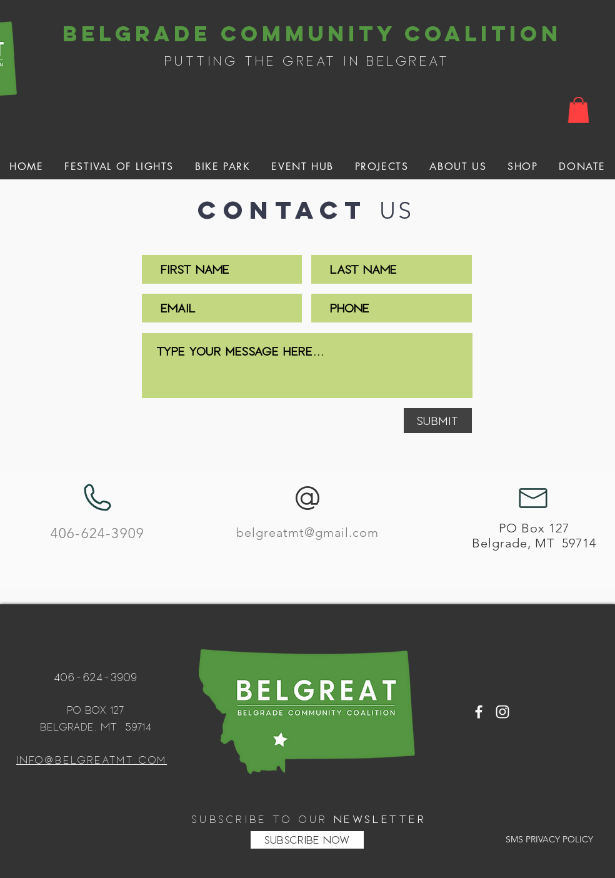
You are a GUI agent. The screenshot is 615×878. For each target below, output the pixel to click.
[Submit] (438, 420)
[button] (578, 110)
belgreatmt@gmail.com (307, 532)
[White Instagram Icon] (502, 712)
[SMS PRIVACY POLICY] (549, 839)
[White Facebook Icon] (479, 712)
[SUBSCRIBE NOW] (307, 840)
